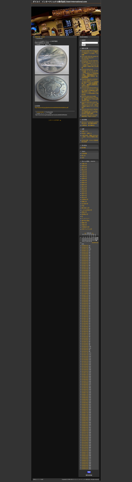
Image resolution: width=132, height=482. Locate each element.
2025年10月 (85, 252)
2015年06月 (85, 302)
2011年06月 (85, 363)
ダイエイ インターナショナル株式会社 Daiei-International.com (60, 2)
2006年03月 (85, 467)
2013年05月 (85, 326)
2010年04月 (85, 386)
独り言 (84, 155)
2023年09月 (85, 282)
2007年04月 (85, 445)
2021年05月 (85, 287)
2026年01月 (85, 247)
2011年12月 (85, 353)
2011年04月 (85, 366)
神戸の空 (84, 167)
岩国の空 (84, 178)
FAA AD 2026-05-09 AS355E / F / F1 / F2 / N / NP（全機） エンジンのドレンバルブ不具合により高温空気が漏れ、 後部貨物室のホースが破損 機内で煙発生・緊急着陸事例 (90, 73)
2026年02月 (85, 245)
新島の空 (84, 182)
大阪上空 (84, 163)
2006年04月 (85, 465)
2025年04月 (85, 259)
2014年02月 (85, 316)
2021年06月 (85, 285)
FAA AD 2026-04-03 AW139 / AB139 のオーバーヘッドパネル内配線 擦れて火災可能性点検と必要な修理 (90, 111)
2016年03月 (85, 297)
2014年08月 (85, 311)
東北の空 (84, 197)
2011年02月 (85, 369)
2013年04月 (85, 328)
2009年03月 (85, 407)
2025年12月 (85, 249)
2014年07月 (85, 313)
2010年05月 (85, 384)
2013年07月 (85, 325)
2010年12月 (85, 373)
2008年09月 (85, 417)
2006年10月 (85, 455)
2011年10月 (85, 356)
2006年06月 (85, 462)
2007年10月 (85, 435)
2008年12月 (85, 412)
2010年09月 (85, 378)
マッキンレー (85, 218)
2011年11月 (85, 354)
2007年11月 (85, 434)
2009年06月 (85, 402)
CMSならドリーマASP (38, 479)
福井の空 (84, 193)
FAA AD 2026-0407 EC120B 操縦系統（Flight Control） (89, 115)
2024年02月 (85, 277)
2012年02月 (85, 349)
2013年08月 (85, 323)
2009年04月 (85, 406)
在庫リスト (85, 131)
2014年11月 (85, 308)
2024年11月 (85, 267)
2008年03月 (85, 427)
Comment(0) (40, 112)
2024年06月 (85, 272)
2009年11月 (85, 394)
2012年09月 (85, 338)
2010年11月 (85, 374)
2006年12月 (85, 452)
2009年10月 (85, 396)
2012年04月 (85, 346)
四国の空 (84, 165)
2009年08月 (85, 399)
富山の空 (84, 187)
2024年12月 (85, 265)
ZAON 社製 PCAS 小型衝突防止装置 (90, 141)
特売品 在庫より (87, 133)
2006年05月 (85, 464)
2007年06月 (85, 442)
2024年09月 (85, 270)
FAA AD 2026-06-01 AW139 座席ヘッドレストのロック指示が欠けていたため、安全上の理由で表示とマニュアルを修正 (90, 104)
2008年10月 (85, 416)
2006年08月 (85, 459)
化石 (83, 157)
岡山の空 (84, 170)
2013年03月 (85, 330)
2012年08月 (85, 340)
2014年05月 (85, 315)
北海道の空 (85, 199)
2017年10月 (85, 290)
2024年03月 (85, 275)
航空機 (84, 147)
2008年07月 (85, 421)
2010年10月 (85, 376)
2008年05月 (85, 424)
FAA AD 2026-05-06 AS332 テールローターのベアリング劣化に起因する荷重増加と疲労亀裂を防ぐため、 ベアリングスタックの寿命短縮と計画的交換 (90, 91)
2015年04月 (85, 303)
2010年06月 (85, 383)
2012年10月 (85, 336)
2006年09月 (85, 457)
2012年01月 (85, 351)
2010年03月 (85, 387)
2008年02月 (85, 429)
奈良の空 (84, 174)
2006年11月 (85, 454)
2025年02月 (85, 262)
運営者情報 (89, 475)
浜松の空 (84, 180)
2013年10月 (85, 320)
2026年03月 (95, 242)
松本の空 (84, 191)
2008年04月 (85, 425)
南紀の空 (84, 189)
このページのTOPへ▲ (54, 120)
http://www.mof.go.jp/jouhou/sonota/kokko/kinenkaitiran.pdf (51, 107)
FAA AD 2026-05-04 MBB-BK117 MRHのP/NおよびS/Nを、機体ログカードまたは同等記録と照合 (90, 98)
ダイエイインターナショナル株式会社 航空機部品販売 (90, 122)
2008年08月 (85, 419)
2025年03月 (85, 260)
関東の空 (84, 201)
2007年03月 (85, 447)
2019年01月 (85, 288)
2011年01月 (85, 371)
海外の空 (84, 195)
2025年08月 (85, 255)
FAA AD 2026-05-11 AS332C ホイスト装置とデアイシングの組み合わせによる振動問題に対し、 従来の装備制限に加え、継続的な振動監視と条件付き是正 (90, 83)
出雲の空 (84, 176)
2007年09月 (85, 437)
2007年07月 (85, 440)
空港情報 (85, 153)
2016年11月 (85, 295)
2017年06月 (85, 292)
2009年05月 (85, 404)
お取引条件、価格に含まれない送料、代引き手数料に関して (90, 137)
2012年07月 (85, 341)
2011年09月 (85, 358)
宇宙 (83, 206)
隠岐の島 (84, 222)
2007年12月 (85, 432)
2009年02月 (85, 409)
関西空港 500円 (40, 37)
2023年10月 (85, 280)
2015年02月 (85, 305)
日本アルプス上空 (87, 229)
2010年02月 (85, 389)
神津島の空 (85, 214)
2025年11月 (85, 250)
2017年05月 (85, 293)
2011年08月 (85, 359)
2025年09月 (85, 254)
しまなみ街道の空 (87, 210)
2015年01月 (85, 307)
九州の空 (84, 172)
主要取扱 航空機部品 (88, 125)
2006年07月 (85, 460)
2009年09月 (85, 397)
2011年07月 (85, 361)
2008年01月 (85, 430)
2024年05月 (85, 273)
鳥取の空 (84, 212)
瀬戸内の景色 (85, 220)
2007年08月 (85, 439)
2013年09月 (85, 321)
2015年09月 (85, 300)
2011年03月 (85, 368)
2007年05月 (85, 444)
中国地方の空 (85, 227)
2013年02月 (85, 331)
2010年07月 (85, 381)
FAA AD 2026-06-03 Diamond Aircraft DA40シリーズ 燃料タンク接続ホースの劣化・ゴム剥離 (90, 52)
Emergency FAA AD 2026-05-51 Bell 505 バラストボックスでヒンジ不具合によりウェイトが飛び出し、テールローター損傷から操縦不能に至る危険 (90, 64)
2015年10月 (85, 298)
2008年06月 (85, 422)
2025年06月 (85, 257)
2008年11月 (85, 414)
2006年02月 (85, 468)
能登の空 (84, 184)
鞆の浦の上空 (85, 208)
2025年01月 (85, 264)
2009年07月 (85, 401)
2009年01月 (85, 411)
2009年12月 (85, 392)
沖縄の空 (84, 225)
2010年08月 (85, 379)
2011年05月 (85, 364)
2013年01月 (85, 333)
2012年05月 (85, 345)
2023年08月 (85, 283)
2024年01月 (85, 278)
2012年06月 (85, 343)
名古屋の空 (85, 203)
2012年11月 (85, 335)
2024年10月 (85, 268)
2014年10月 (85, 310)
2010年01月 (85, 391)
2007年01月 (85, 450)
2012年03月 (85, 348)
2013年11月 (85, 318)
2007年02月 (85, 449)
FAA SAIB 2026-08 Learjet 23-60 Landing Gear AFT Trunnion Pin (90, 58)
